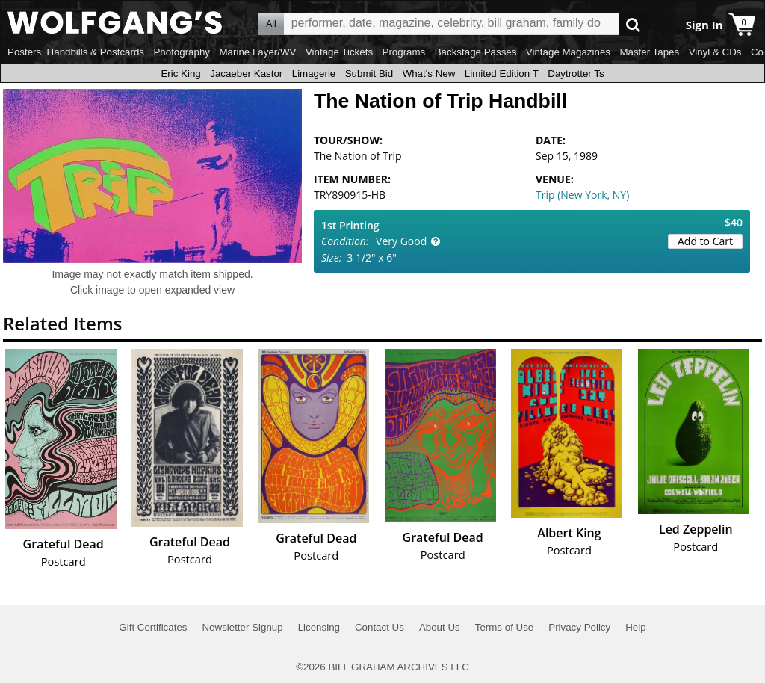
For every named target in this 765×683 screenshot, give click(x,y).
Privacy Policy (579, 627)
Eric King (180, 73)
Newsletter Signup (242, 627)
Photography (181, 52)
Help (635, 627)
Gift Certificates (153, 627)
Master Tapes (649, 52)
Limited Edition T (502, 73)
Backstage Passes (476, 52)
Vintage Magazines (568, 52)
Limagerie (314, 73)
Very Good (401, 241)
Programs (404, 52)
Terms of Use (504, 627)
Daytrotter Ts (576, 73)
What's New (429, 73)
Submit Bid (369, 73)
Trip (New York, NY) (582, 195)
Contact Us (379, 627)
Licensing (319, 627)
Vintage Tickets (339, 52)
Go (633, 24)
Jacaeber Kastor (246, 73)
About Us (439, 627)
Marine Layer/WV (257, 52)
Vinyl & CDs (715, 52)
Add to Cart (705, 241)
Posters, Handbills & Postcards (75, 52)
